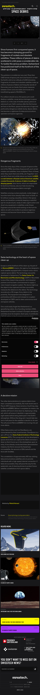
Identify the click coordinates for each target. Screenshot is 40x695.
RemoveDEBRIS (8, 268)
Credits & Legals (27, 684)
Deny (20, 375)
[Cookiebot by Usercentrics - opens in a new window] (31, 319)
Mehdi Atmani (14, 503)
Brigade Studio (27, 686)
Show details (31, 362)
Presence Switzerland (18, 686)
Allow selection (20, 371)
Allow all (20, 366)
